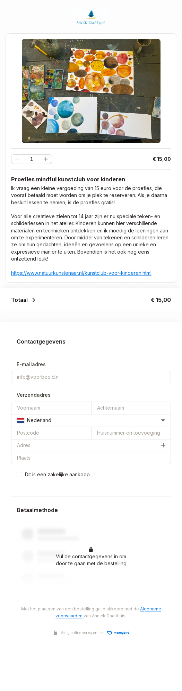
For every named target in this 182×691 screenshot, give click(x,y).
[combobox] (91, 420)
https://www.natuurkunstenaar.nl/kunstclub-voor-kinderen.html (81, 273)
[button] (46, 159)
